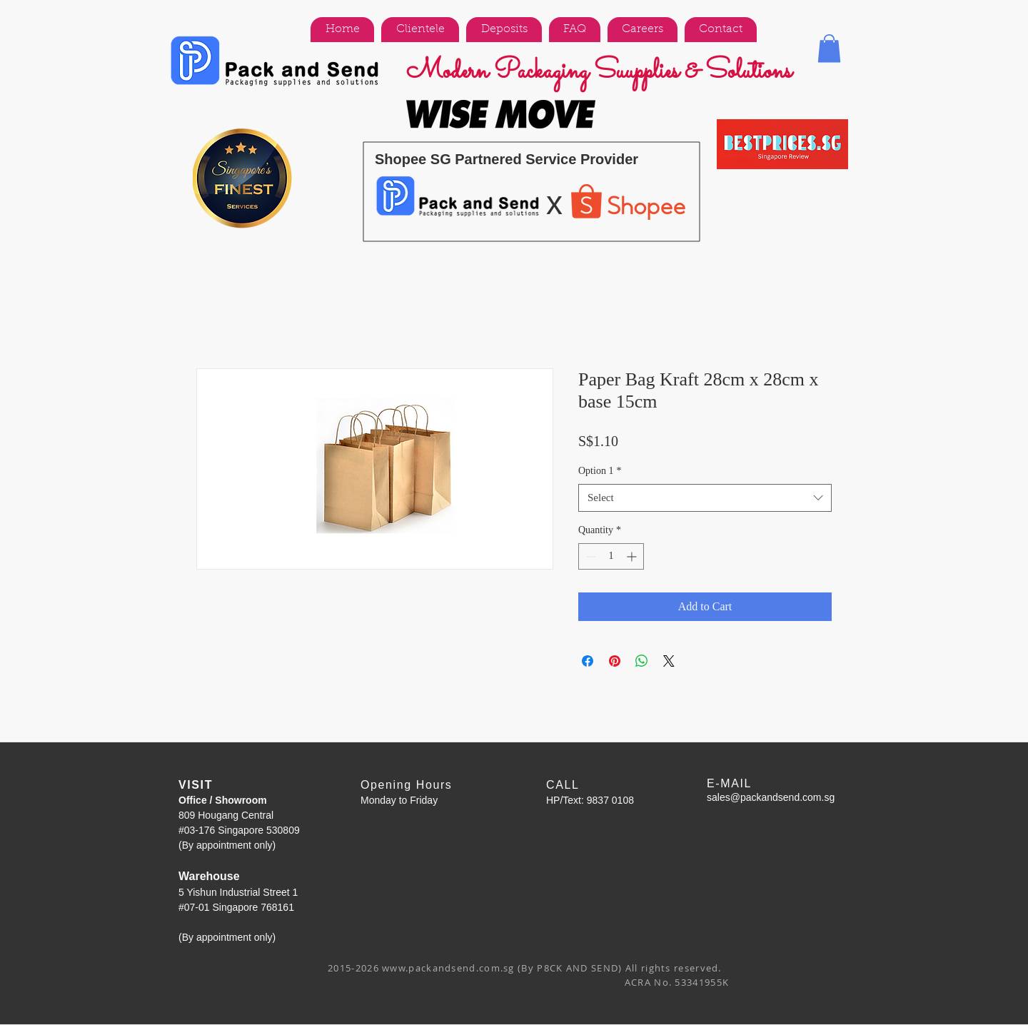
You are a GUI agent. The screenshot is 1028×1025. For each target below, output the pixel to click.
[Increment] (633, 556)
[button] (829, 48)
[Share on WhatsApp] (641, 661)
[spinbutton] (611, 556)
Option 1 (599, 470)
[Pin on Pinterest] (614, 661)
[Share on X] (668, 661)
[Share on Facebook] (587, 661)
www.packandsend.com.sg (448, 967)
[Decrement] (589, 556)
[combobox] (705, 498)
